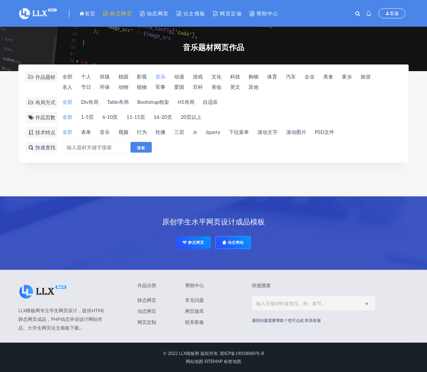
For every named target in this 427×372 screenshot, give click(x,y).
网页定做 (227, 13)
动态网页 (154, 13)
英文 (235, 87)
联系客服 (194, 322)
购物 (254, 76)
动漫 (179, 76)
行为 (142, 132)
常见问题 (194, 300)
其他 (254, 87)
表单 (86, 132)
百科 (198, 87)
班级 (105, 76)
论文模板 (191, 13)
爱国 (179, 87)
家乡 (347, 76)
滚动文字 (268, 132)
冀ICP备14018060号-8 (242, 353)
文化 (216, 76)
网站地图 (194, 361)
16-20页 (162, 117)
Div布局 (90, 102)
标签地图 (232, 361)
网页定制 (146, 322)
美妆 (216, 87)
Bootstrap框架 (153, 102)
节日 (86, 87)
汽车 (291, 76)
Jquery (212, 132)
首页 (87, 13)
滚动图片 (296, 132)
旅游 (366, 76)
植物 (142, 87)
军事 (160, 87)
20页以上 (191, 117)
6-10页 (110, 117)
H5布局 (185, 102)
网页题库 (194, 311)
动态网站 (233, 242)
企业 (310, 76)
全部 (67, 76)
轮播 (160, 132)
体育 (272, 76)
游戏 (198, 76)
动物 (123, 87)
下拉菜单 (239, 132)
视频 (123, 132)
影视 (142, 76)
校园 (123, 76)
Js (195, 132)
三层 (179, 132)
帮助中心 (264, 13)
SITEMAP (213, 361)
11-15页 (135, 117)
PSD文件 (325, 132)
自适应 (210, 102)
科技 (235, 76)
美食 (328, 76)
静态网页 (117, 13)
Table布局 (117, 102)
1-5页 (87, 117)
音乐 (160, 76)
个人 (86, 76)
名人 (67, 87)
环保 (105, 87)
